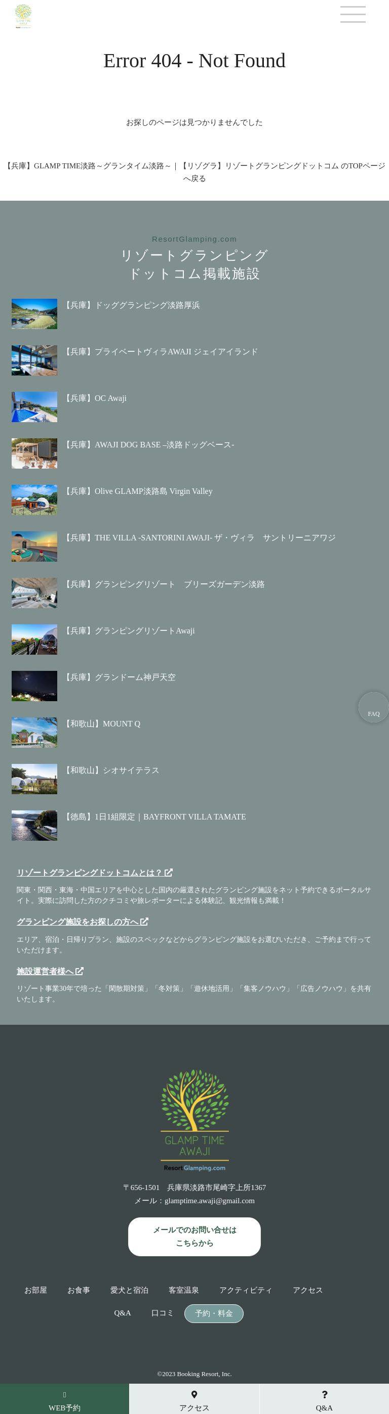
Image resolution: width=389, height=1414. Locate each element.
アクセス (308, 1290)
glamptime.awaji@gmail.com (210, 1201)
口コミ (162, 1313)
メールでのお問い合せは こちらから (195, 1236)
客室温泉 (184, 1290)
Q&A (122, 1313)
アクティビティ (246, 1290)
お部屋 (35, 1290)
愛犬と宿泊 (129, 1290)
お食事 (78, 1290)
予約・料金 (214, 1313)
